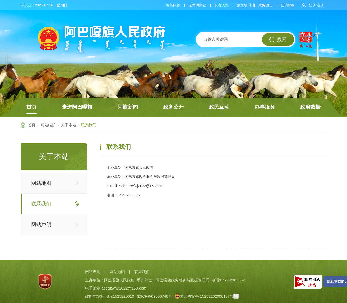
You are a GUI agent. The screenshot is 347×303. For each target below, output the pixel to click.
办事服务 (265, 107)
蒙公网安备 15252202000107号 (204, 296)
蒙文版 (242, 5)
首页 (31, 107)
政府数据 (310, 107)
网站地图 (41, 183)
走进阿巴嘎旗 (77, 107)
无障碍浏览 (197, 5)
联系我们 (88, 125)
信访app (287, 5)
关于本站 (68, 125)
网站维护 (48, 125)
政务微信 (265, 5)
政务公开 (173, 107)
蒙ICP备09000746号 (154, 296)
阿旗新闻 (128, 107)
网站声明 (41, 224)
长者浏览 (221, 5)
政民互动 (219, 107)
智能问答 (173, 5)
